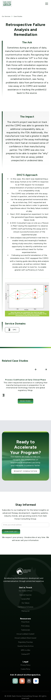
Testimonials (25, 630)
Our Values (25, 603)
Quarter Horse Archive (25, 646)
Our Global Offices (25, 591)
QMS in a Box (25, 650)
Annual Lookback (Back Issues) (25, 638)
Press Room (25, 622)
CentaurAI (25, 654)
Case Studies (18, 16)
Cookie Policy (25, 669)
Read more (25, 401)
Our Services (6, 16)
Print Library (25, 626)
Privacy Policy (26, 665)
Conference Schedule (25, 607)
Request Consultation (25, 471)
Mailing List (25, 611)
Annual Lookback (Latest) (25, 634)
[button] (46, 3)
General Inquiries (25, 595)
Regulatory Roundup (25, 642)
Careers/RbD (25, 599)
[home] (7, 3)
